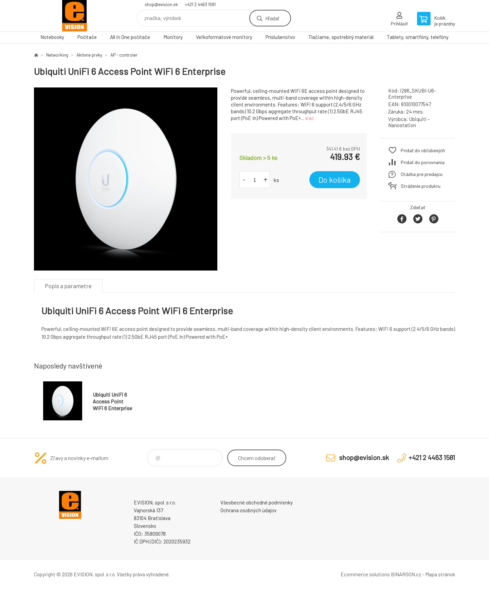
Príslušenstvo (280, 37)
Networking (57, 55)
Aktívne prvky (89, 55)
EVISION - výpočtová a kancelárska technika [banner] (74, 16)
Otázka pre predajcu (421, 174)
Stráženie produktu (420, 186)
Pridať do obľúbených (423, 150)
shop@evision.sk (161, 4)
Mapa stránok (440, 574)
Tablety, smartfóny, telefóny (418, 37)
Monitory (173, 37)
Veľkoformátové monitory (224, 37)
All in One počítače (130, 37)
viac (309, 118)
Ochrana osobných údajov (248, 510)
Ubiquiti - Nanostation (409, 122)
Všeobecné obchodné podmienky (256, 502)
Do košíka (335, 179)
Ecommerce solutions (365, 574)
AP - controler (124, 55)
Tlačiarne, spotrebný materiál (341, 37)
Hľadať (272, 18)
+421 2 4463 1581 (200, 4)
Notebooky (52, 37)
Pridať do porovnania (423, 162)
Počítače (87, 37)
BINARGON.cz (406, 574)
